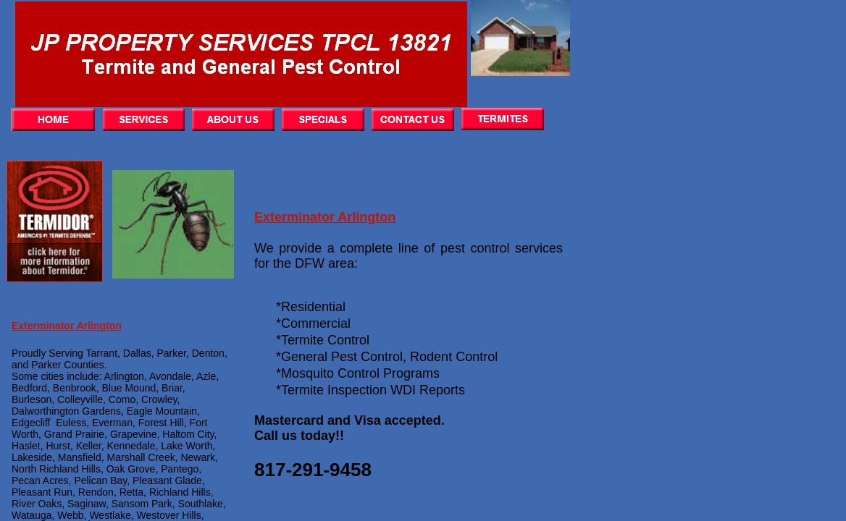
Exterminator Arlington (324, 217)
